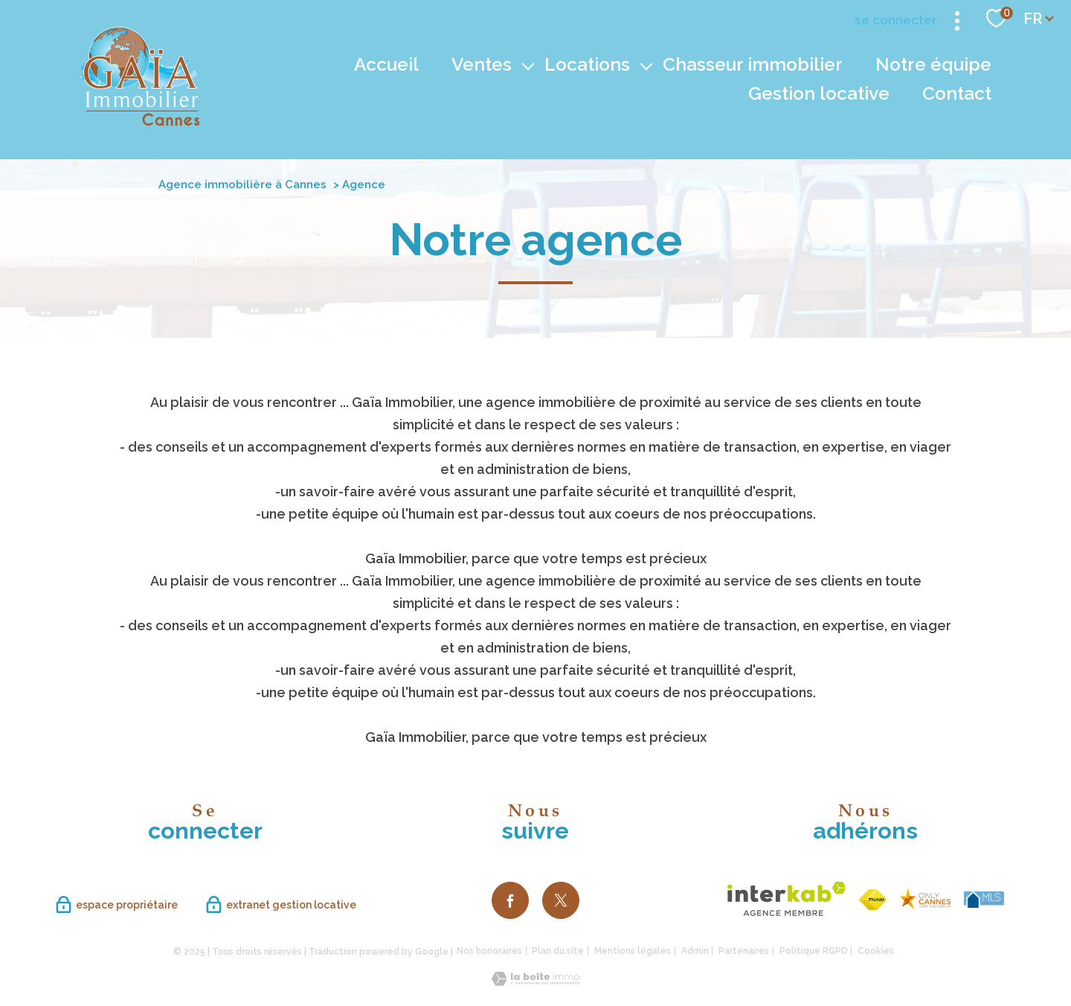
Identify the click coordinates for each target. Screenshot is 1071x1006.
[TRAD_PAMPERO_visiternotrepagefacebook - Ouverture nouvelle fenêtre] (510, 900)
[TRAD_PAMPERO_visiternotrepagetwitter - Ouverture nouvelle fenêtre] (560, 900)
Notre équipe (933, 64)
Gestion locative (819, 93)
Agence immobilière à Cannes (242, 184)
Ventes (481, 64)
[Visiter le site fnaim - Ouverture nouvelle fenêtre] (873, 899)
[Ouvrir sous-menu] (528, 65)
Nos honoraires (489, 951)
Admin (695, 951)
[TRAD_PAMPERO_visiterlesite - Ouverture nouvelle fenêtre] (925, 899)
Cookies (876, 951)
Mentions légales (632, 951)
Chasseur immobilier (753, 64)
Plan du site (558, 951)
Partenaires (743, 951)
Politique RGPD (813, 951)
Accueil (386, 64)
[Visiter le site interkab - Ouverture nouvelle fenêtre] (786, 899)
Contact (956, 93)
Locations (587, 64)
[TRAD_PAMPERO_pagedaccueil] (139, 121)
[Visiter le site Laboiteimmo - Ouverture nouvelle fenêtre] (535, 981)
